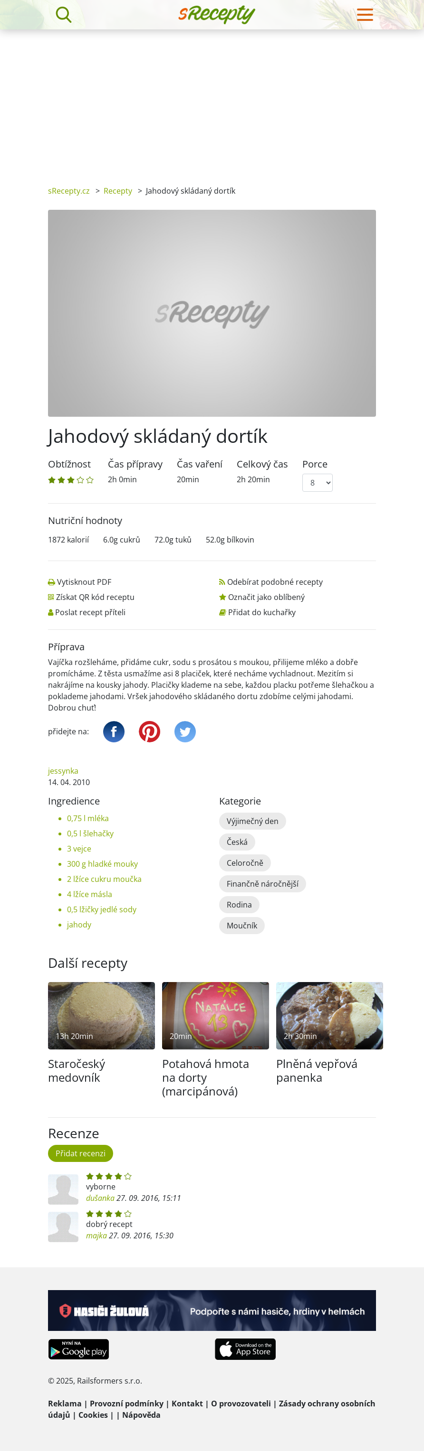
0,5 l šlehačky (90, 833)
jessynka (63, 771)
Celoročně (245, 863)
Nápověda (141, 1415)
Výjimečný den (253, 821)
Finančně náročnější (263, 884)
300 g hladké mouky (102, 864)
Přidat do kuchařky (262, 612)
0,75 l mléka (88, 818)
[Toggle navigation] (365, 15)
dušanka (100, 1198)
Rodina (239, 904)
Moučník (242, 925)
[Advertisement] (212, 100)
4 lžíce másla (89, 894)
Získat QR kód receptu (95, 597)
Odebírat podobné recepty (275, 582)
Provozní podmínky (127, 1403)
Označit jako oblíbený (266, 597)
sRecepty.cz (69, 191)
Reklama (65, 1403)
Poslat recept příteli (90, 612)
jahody (79, 924)
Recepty (118, 191)
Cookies (93, 1415)
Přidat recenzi (81, 1153)
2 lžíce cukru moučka (104, 879)
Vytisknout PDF (84, 582)
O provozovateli (241, 1403)
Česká (237, 842)
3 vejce (79, 848)
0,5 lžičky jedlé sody (101, 909)
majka (96, 1235)
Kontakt (187, 1403)
